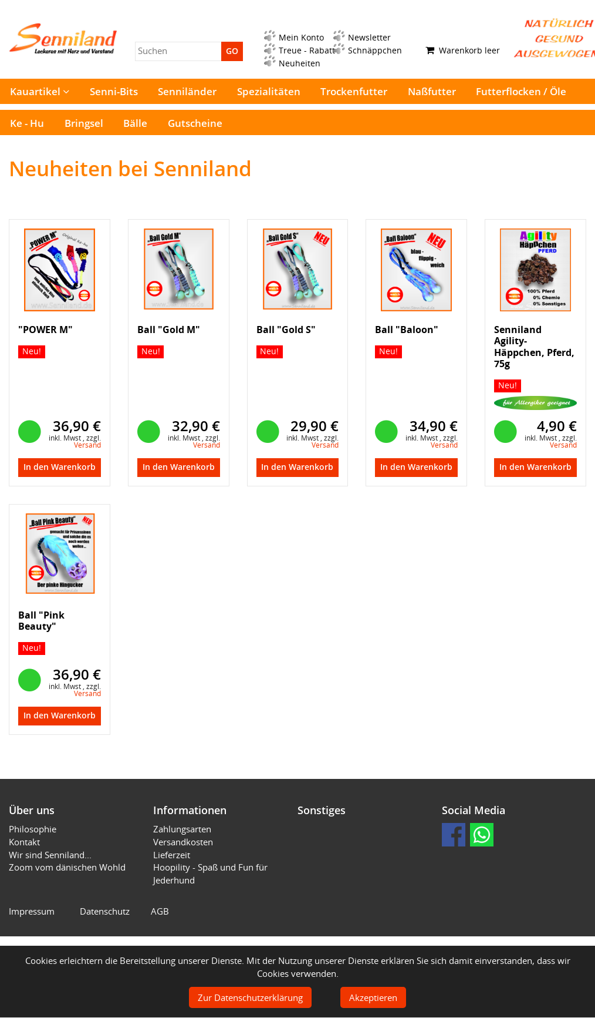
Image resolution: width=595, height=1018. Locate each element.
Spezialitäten (268, 91)
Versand (87, 445)
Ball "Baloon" (406, 329)
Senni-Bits (114, 91)
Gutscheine (195, 123)
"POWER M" (45, 329)
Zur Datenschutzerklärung (250, 997)
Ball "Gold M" (168, 329)
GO (232, 50)
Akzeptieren (373, 997)
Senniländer (187, 91)
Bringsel (84, 123)
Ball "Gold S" (286, 329)
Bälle (135, 123)
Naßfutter (432, 91)
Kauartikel (39, 91)
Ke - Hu (27, 123)
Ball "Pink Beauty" (41, 621)
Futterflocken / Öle (521, 91)
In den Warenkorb (59, 467)
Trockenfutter (353, 91)
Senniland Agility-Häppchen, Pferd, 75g (534, 346)
